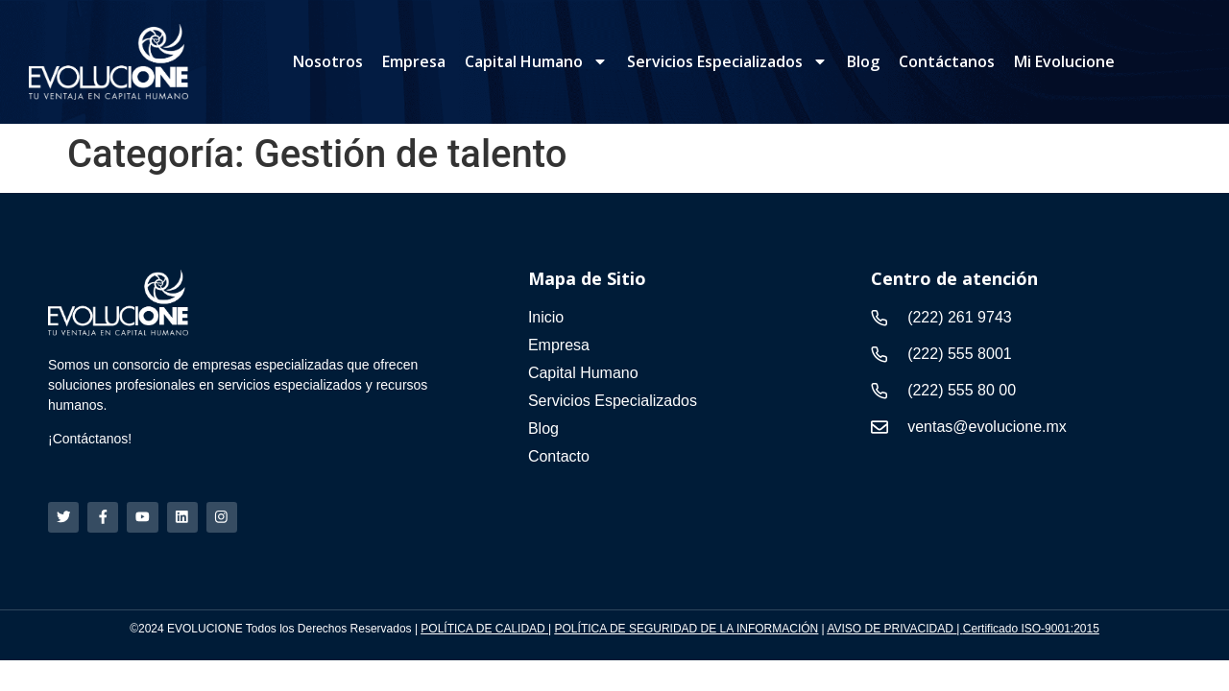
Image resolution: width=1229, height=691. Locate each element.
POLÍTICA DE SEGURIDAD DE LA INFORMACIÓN (687, 629)
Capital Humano (536, 61)
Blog (863, 61)
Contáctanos (947, 61)
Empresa (414, 61)
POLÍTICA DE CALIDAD (482, 629)
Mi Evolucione (1064, 61)
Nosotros (328, 61)
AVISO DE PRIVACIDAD (891, 629)
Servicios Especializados (727, 61)
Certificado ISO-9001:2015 (1031, 629)
